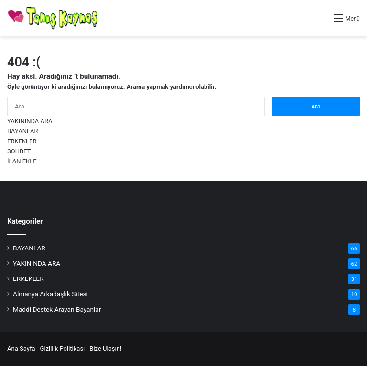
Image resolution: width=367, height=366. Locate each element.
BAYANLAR (22, 131)
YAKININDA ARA (30, 121)
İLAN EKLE (22, 161)
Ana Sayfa (21, 348)
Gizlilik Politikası (62, 348)
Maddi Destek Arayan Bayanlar (57, 309)
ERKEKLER (22, 141)
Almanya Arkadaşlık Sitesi (50, 294)
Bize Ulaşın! (105, 348)
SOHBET (19, 151)
